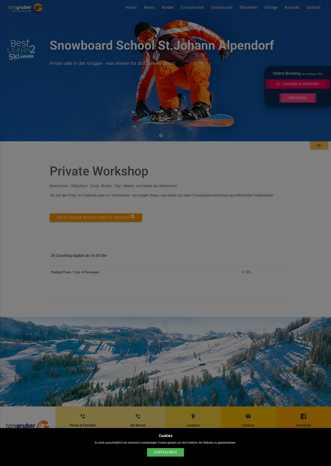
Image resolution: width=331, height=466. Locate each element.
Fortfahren (165, 452)
